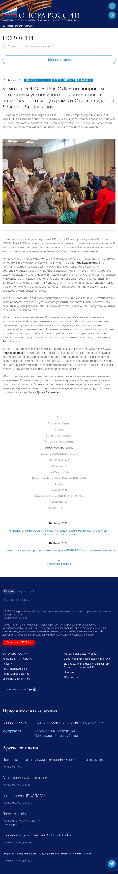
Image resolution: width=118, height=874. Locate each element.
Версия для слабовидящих (18, 26)
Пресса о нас (59, 465)
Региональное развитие (59, 441)
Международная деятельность (59, 453)
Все (59, 417)
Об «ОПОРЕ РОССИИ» (16, 653)
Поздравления (59, 489)
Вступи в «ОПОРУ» (18, 642)
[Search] (23, 600)
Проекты (69, 672)
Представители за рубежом (56, 736)
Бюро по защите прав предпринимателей (59, 477)
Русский (9, 591)
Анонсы (59, 429)
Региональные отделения (54, 731)
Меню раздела (60, 60)
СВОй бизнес (59, 501)
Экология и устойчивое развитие (72, 80)
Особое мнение (59, 471)
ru (112, 15)
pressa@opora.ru (12, 824)
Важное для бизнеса (59, 435)
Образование (71, 677)
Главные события (59, 423)
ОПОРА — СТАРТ (59, 507)
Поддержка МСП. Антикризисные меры (59, 495)
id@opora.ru (12, 731)
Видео (59, 483)
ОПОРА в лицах (59, 459)
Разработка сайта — (19, 689)
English (22, 591)
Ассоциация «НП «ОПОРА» (18, 658)
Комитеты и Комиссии (15, 668)
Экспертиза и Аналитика (16, 678)
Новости (15, 46)
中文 (32, 591)
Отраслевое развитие (37, 46)
